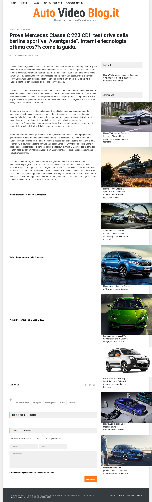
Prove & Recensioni (52, 2)
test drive (72, 403)
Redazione (130, 496)
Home (14, 2)
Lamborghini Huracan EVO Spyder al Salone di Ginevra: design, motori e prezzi (115, 339)
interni (62, 403)
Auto (36, 2)
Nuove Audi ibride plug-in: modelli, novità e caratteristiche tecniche (114, 427)
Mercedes (26, 29)
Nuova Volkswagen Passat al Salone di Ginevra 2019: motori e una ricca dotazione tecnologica (120, 78)
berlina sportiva (50, 403)
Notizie (25, 2)
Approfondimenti (74, 2)
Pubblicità (112, 496)
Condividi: (14, 385)
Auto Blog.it (76, 13)
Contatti (139, 496)
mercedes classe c (22, 403)
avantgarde (37, 403)
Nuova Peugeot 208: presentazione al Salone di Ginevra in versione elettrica (115, 471)
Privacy (121, 496)
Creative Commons (16, 497)
